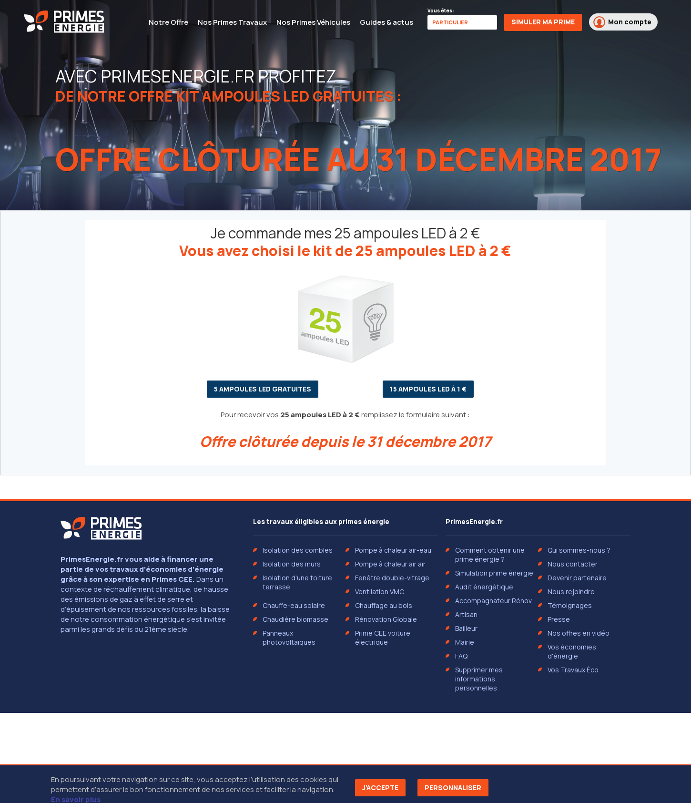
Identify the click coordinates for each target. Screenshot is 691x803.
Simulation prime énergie (494, 572)
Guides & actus (386, 22)
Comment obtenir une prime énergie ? (490, 555)
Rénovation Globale (386, 619)
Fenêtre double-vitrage (392, 577)
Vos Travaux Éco (573, 669)
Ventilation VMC (379, 591)
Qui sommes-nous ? (579, 550)
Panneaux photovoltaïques (289, 637)
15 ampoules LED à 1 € (428, 388)
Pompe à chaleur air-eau (393, 550)
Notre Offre (168, 22)
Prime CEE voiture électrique (382, 637)
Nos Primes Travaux (232, 22)
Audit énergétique (484, 586)
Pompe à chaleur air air (390, 563)
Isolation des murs (292, 563)
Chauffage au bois (383, 605)
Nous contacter (573, 563)
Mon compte (622, 22)
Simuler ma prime (543, 21)
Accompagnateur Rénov (493, 600)
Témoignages (570, 605)
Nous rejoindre (571, 591)
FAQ (461, 655)
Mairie (464, 642)
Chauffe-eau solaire (294, 605)
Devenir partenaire (577, 577)
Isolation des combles (298, 550)
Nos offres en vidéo (579, 633)
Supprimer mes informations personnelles (479, 678)
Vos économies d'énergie (572, 651)
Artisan (466, 614)
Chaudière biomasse (295, 619)
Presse (559, 619)
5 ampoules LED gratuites (262, 388)
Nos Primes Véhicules (313, 22)
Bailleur (466, 628)
